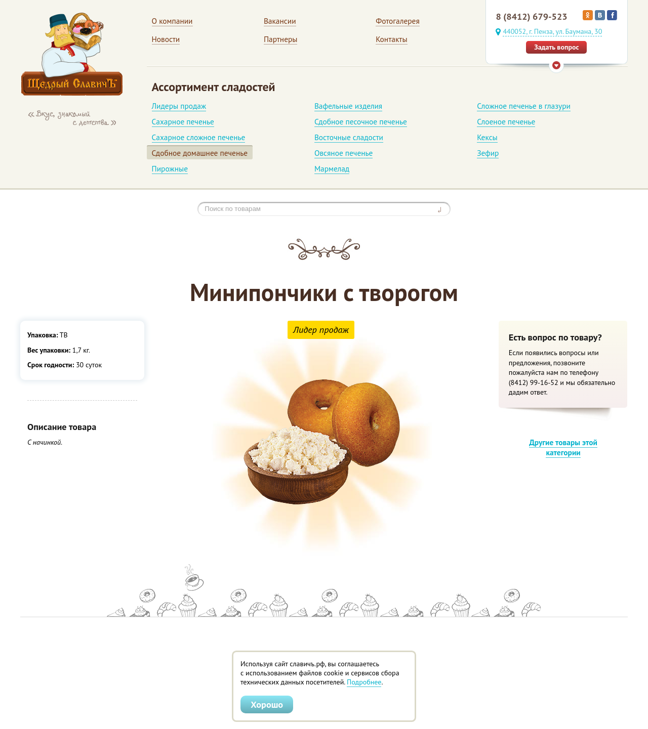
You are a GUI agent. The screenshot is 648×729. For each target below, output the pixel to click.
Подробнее (364, 682)
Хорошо (267, 704)
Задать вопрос (556, 47)
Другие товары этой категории (563, 447)
